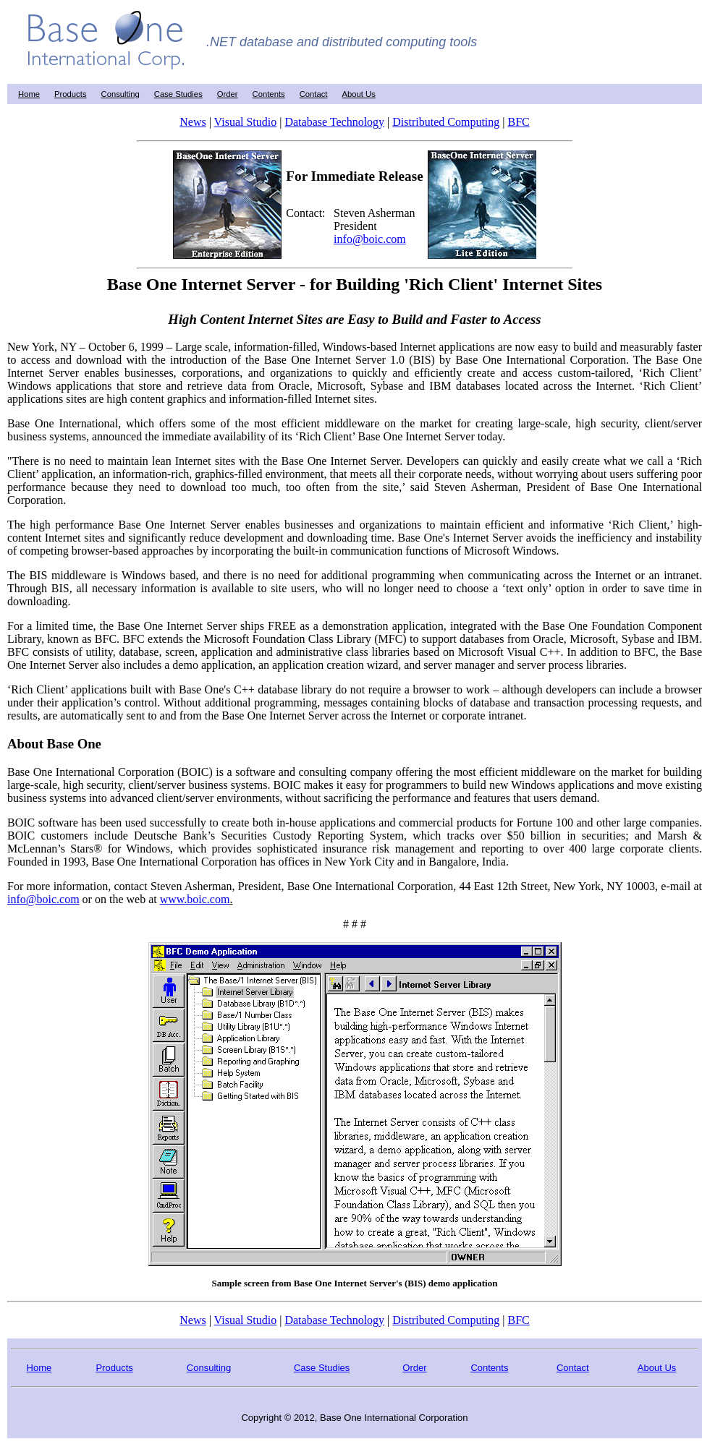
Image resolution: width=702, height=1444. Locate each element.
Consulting (120, 94)
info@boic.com (370, 239)
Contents (269, 94)
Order (227, 94)
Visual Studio (245, 122)
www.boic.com (195, 899)
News (192, 122)
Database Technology (334, 122)
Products (70, 94)
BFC (518, 122)
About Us (359, 94)
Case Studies (178, 94)
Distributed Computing (445, 122)
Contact (314, 94)
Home (29, 94)
